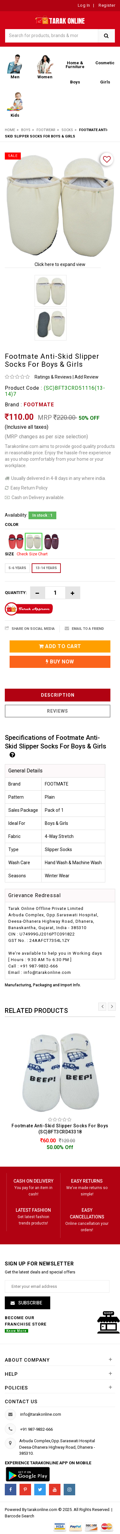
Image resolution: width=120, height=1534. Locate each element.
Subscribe (29, 1302)
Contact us (21, 1402)
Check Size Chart (32, 554)
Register (107, 5)
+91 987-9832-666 (36, 1429)
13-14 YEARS (46, 568)
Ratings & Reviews (53, 377)
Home (10, 130)
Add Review (87, 377)
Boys (25, 130)
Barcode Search (19, 1516)
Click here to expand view (60, 264)
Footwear (45, 130)
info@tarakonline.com (40, 1414)
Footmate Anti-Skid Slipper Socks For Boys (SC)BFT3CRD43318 (60, 1128)
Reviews (57, 711)
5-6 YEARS (17, 568)
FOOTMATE (39, 405)
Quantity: (16, 592)
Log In (84, 5)
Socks (67, 130)
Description (58, 695)
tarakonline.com (43, 1509)
